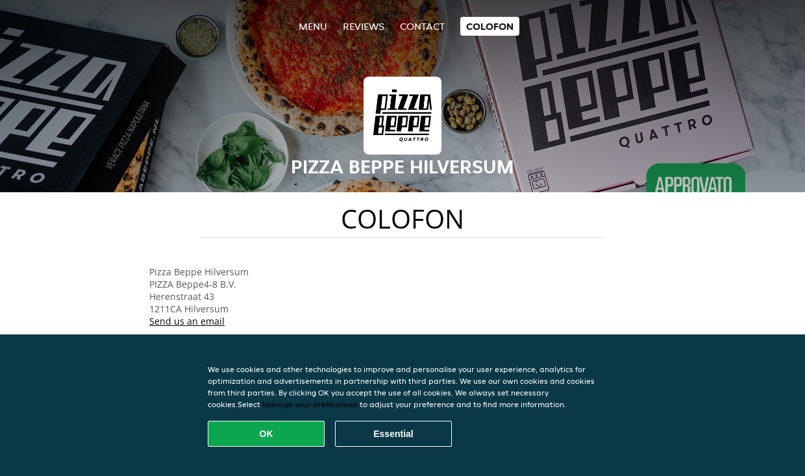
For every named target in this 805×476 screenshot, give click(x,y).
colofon (490, 26)
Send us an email (187, 321)
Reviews (363, 26)
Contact (422, 26)
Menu (313, 26)
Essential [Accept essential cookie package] (393, 434)
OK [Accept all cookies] (266, 434)
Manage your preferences (310, 404)
